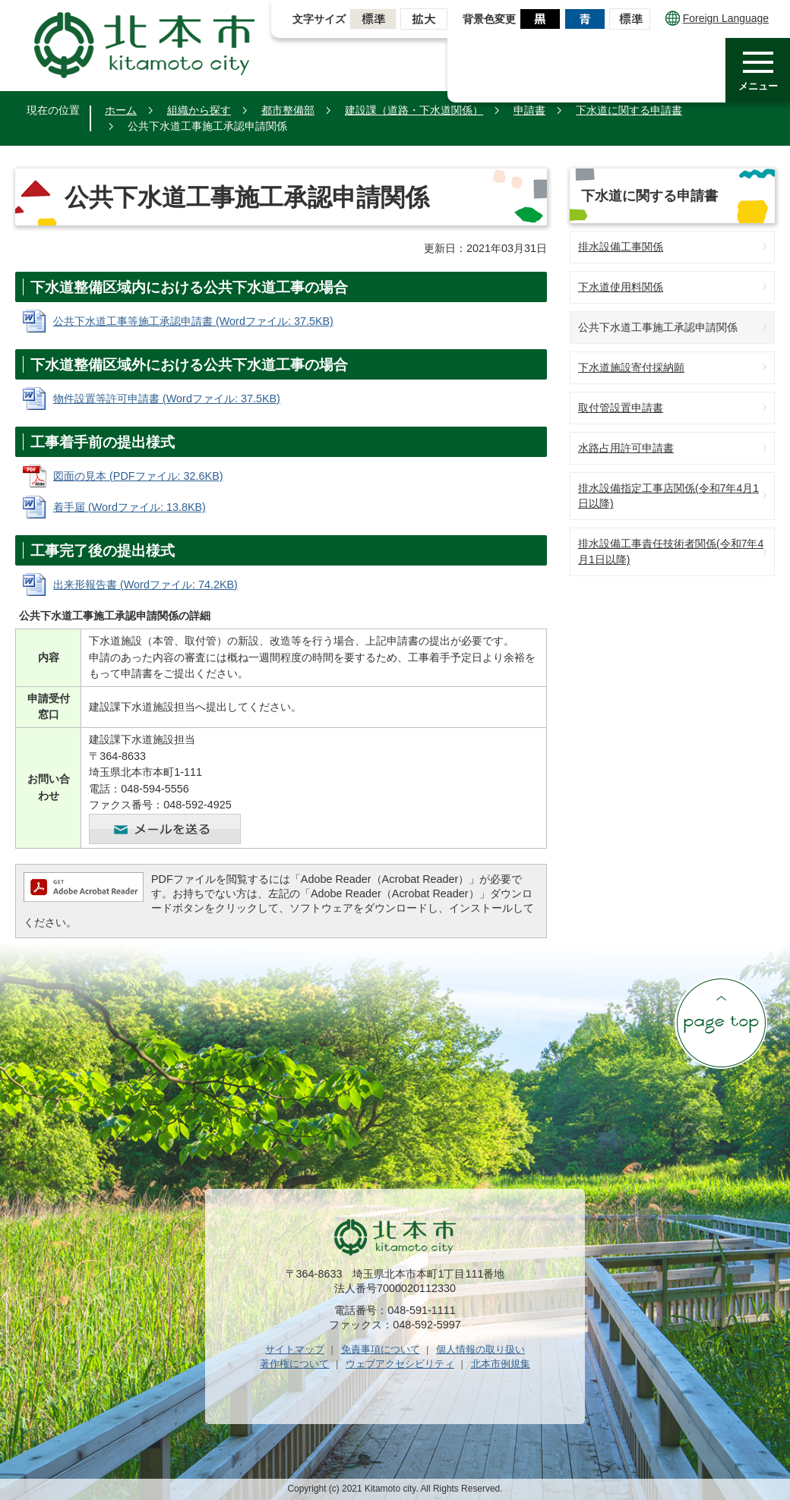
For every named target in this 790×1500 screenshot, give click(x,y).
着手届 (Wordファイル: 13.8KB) (129, 507)
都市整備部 (287, 110)
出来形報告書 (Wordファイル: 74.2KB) (145, 584)
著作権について (294, 1363)
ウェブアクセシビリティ (400, 1363)
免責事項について (380, 1349)
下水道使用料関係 (620, 287)
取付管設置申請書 (620, 408)
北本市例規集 (500, 1363)
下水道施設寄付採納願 (631, 367)
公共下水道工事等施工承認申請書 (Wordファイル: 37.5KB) (193, 321)
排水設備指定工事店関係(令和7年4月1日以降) (668, 496)
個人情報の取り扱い (480, 1349)
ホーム (121, 110)
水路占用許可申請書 (626, 448)
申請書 (529, 110)
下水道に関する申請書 (629, 110)
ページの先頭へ (721, 1022)
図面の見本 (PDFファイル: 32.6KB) (138, 476)
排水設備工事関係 (620, 247)
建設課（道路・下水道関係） (414, 110)
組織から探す (199, 110)
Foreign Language (717, 18)
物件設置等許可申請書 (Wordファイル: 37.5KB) (166, 398)
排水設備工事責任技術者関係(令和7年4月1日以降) (670, 551)
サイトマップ (294, 1349)
